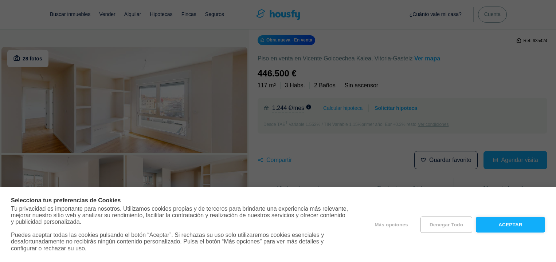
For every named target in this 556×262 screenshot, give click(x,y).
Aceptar (510, 224)
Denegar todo (446, 224)
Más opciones (391, 224)
